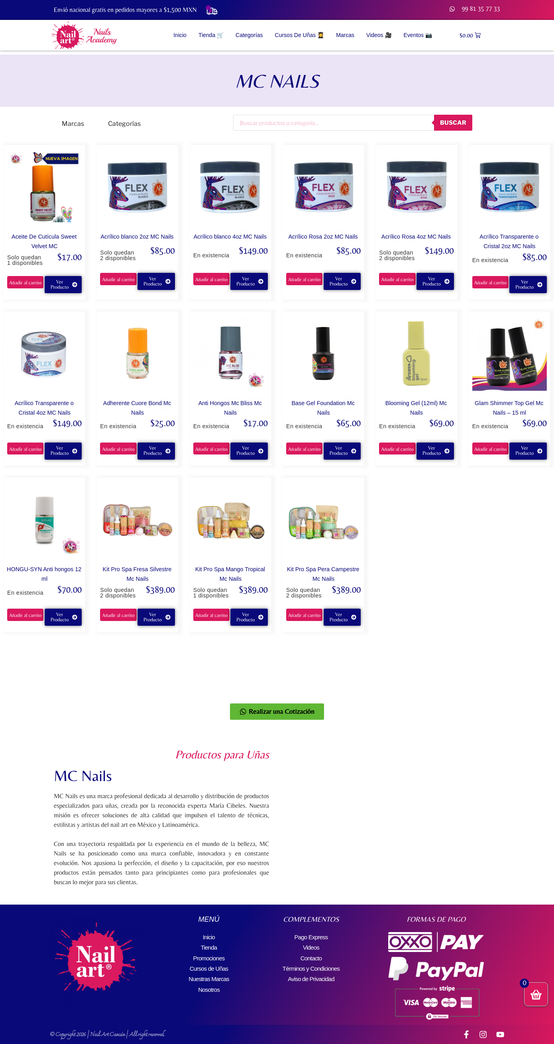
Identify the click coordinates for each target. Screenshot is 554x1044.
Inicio (180, 35)
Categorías (249, 35)
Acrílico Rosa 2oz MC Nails (323, 236)
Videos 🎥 (378, 35)
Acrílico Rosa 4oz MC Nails (416, 236)
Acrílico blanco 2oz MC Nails (136, 236)
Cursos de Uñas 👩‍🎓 (299, 35)
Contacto (311, 955)
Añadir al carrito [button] (25, 283)
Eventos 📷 (418, 35)
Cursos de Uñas (209, 965)
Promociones (209, 955)
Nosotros (208, 984)
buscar (452, 122)
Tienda (209, 945)
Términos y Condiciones (311, 965)
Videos (311, 945)
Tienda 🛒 (211, 35)
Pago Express (311, 936)
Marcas (345, 35)
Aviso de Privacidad (311, 974)
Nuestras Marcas (209, 974)
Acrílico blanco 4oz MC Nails (230, 236)
